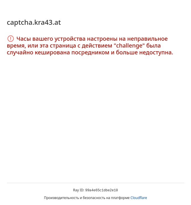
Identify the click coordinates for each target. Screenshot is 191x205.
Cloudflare (139, 197)
